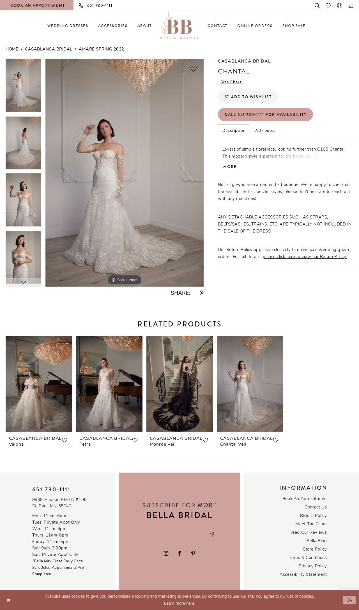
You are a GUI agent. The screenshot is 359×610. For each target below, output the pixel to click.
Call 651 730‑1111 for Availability (266, 114)
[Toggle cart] (350, 5)
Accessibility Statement (303, 575)
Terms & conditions (307, 558)
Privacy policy (313, 566)
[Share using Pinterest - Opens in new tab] (201, 293)
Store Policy (315, 549)
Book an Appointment (304, 499)
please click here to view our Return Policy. (305, 257)
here (190, 604)
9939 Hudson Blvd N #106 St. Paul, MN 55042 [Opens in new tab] (59, 503)
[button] (340, 5)
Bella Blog (317, 541)
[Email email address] (179, 534)
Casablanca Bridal (48, 49)
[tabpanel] (23, 87)
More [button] (230, 166)
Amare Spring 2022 (101, 49)
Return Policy (313, 516)
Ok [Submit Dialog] (349, 600)
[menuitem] (68, 26)
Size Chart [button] (231, 82)
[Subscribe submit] (212, 534)
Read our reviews (308, 533)
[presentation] (39, 384)
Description (234, 131)
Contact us (316, 507)
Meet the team (311, 524)
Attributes (265, 131)
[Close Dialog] (8, 600)
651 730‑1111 (51, 489)
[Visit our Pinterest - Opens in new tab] (193, 553)
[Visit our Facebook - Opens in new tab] (180, 553)
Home (12, 49)
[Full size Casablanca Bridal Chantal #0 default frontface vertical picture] (124, 172)
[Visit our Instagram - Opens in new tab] (166, 553)
